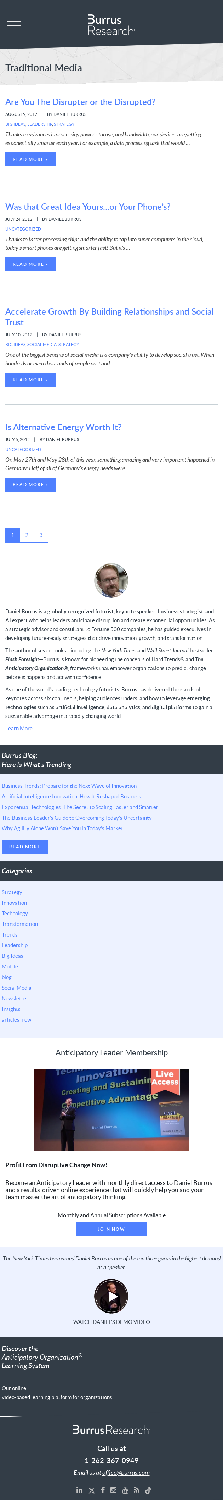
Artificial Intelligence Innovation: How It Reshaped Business (71, 796)
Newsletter (15, 998)
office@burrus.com (126, 1472)
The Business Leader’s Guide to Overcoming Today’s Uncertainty (77, 817)
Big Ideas (15, 124)
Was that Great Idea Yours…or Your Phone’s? (88, 207)
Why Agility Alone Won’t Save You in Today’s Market (62, 828)
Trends (10, 934)
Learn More (19, 728)
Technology (15, 913)
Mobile (10, 966)
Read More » (30, 159)
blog (7, 977)
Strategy (64, 124)
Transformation (20, 924)
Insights (11, 1009)
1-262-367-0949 (112, 1461)
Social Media (42, 344)
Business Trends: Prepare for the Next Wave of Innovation (69, 785)
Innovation (14, 902)
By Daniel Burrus (66, 114)
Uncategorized (23, 229)
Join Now (111, 1229)
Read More (25, 846)
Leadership (39, 124)
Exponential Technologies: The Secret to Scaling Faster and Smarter (80, 807)
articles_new (16, 1019)
